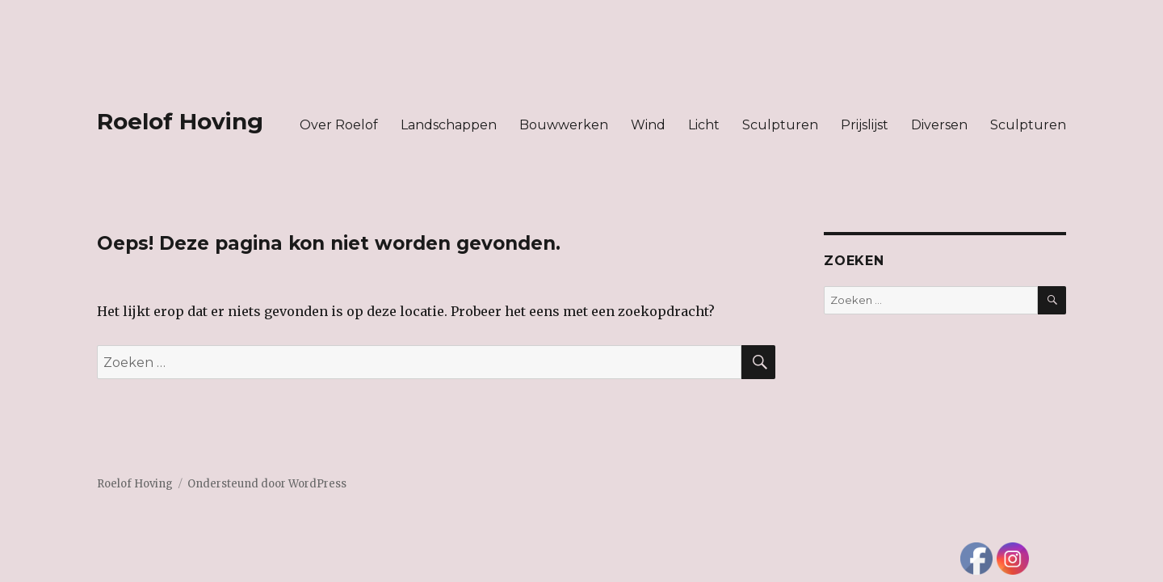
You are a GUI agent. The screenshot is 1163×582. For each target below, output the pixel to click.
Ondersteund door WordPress (266, 484)
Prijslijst (864, 125)
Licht (704, 125)
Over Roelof (339, 125)
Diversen (939, 125)
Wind (648, 125)
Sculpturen (780, 125)
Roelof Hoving (180, 121)
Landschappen (449, 125)
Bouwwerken (563, 125)
